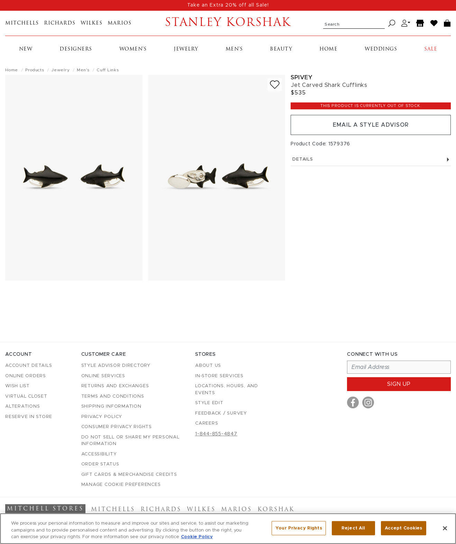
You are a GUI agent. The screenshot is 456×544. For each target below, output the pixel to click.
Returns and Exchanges (115, 386)
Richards (59, 23)
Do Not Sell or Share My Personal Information (130, 440)
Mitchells (22, 23)
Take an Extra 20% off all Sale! (228, 5)
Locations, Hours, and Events (226, 389)
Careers (206, 423)
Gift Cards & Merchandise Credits (129, 474)
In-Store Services (219, 376)
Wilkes (91, 23)
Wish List (17, 386)
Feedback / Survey (221, 413)
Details (370, 159)
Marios (119, 23)
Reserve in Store (28, 417)
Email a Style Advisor (371, 125)
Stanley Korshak (228, 23)
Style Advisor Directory (116, 365)
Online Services (103, 376)
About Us (208, 365)
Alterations (22, 406)
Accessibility (99, 454)
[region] (228, 528)
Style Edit (209, 403)
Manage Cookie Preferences (121, 484)
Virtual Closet (26, 396)
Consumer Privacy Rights (116, 427)
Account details (28, 365)
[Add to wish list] (275, 84)
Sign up (399, 384)
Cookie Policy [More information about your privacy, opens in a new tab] (197, 537)
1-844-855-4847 (216, 434)
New (26, 49)
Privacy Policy (101, 417)
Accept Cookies (403, 528)
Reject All (353, 528)
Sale (430, 49)
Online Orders (25, 376)
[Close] (445, 528)
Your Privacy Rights (298, 528)
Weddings (381, 49)
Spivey (301, 77)
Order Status (100, 464)
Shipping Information (111, 406)
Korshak (275, 510)
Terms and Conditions (112, 396)
